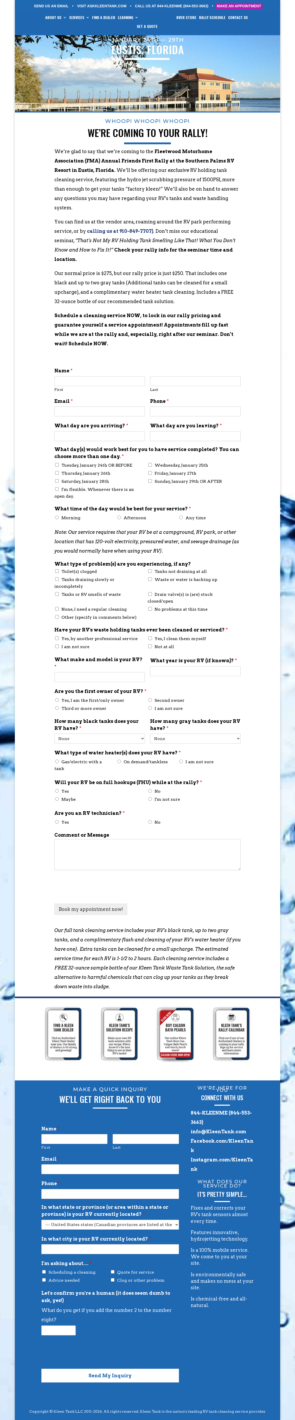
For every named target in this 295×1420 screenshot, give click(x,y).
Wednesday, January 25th (181, 465)
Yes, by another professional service (99, 638)
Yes (65, 791)
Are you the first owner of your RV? (100, 691)
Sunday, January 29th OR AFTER (188, 481)
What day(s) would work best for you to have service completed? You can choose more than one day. (146, 453)
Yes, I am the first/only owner (92, 700)
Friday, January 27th (175, 473)
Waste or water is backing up (186, 579)
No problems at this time (181, 609)
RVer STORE (190, 18)
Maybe (68, 799)
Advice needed (64, 1280)
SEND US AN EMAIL (51, 6)
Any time (195, 517)
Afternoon (135, 517)
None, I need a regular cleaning (94, 609)
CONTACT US (242, 18)
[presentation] (93, 895)
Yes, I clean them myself (180, 638)
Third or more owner (83, 708)
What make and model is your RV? (98, 663)
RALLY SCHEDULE (216, 18)
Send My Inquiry (110, 1375)
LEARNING (121, 18)
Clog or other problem (141, 1280)
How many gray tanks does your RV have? (195, 724)
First (58, 389)
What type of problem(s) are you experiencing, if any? (122, 564)
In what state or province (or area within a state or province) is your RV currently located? (104, 1210)
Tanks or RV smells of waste (91, 594)
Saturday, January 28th (85, 481)
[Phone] (195, 411)
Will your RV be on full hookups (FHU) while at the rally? (128, 782)
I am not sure (75, 646)
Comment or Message (81, 835)
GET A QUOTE (147, 26)
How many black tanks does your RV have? (96, 724)
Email (63, 401)
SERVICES (72, 18)
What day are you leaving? (186, 425)
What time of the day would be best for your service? (122, 508)
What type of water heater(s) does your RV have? (117, 752)
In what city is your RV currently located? (96, 1239)
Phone (159, 401)
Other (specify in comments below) (99, 617)
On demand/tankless (146, 761)
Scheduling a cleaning (71, 1272)
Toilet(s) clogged (79, 571)
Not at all (164, 646)
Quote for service (135, 1272)
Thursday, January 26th (85, 473)
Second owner (169, 700)
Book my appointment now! (91, 909)
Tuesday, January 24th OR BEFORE (96, 465)
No (158, 791)
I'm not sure (167, 799)
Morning (70, 517)
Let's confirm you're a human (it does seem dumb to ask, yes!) (105, 1296)
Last (154, 389)
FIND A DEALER (99, 18)
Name (63, 370)
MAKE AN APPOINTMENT (239, 6)
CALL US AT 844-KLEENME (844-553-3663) (171, 6)
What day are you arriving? (91, 425)
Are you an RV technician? (89, 813)
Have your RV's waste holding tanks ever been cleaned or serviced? (141, 630)
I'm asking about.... (66, 1263)
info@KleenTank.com (218, 1131)
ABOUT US (49, 18)
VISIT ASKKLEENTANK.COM (101, 6)
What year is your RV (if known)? (193, 660)
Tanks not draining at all (181, 571)
